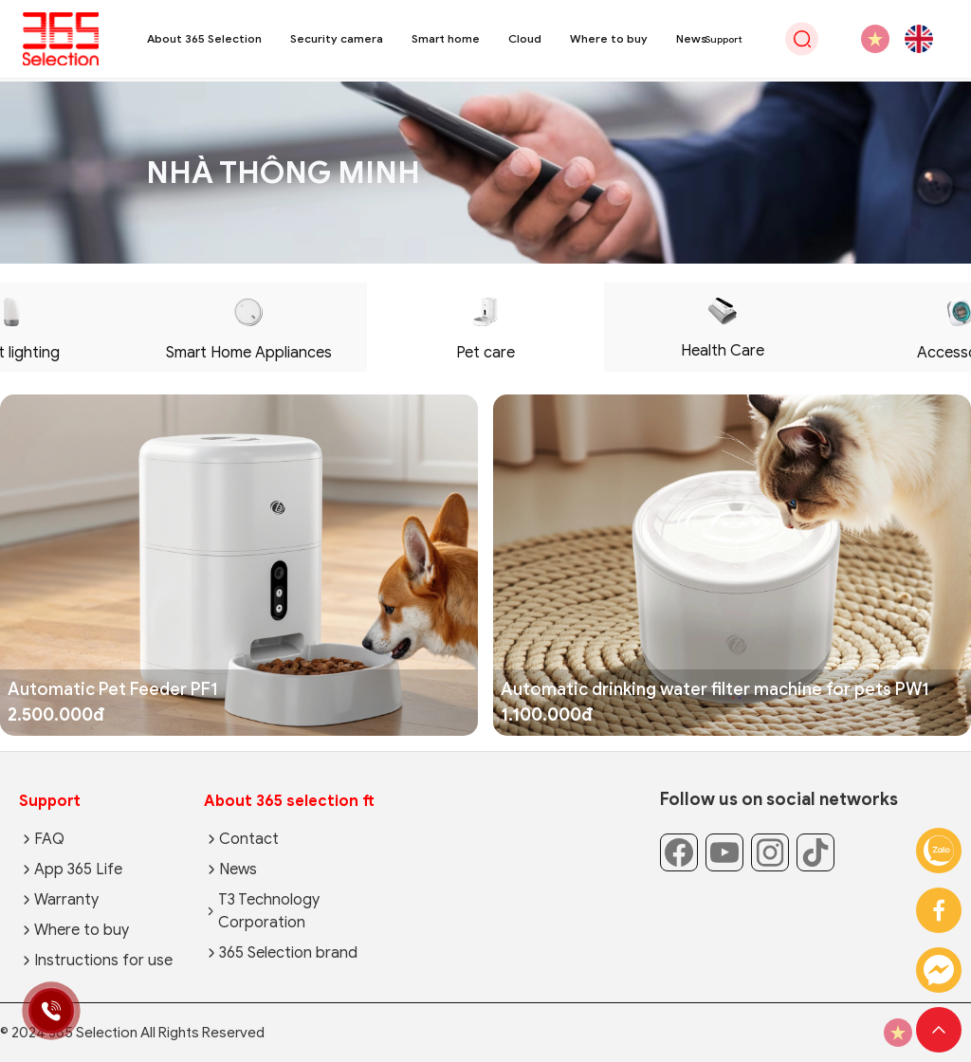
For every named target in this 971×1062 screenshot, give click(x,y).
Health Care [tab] (722, 329)
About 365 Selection (204, 38)
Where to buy (609, 38)
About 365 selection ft (289, 801)
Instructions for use (103, 960)
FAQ (49, 839)
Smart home (446, 38)
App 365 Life (78, 869)
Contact (249, 839)
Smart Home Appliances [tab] (249, 330)
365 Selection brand (288, 952)
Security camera (336, 38)
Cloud (524, 38)
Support (50, 801)
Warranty (66, 899)
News (691, 38)
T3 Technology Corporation (269, 911)
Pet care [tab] (485, 330)
